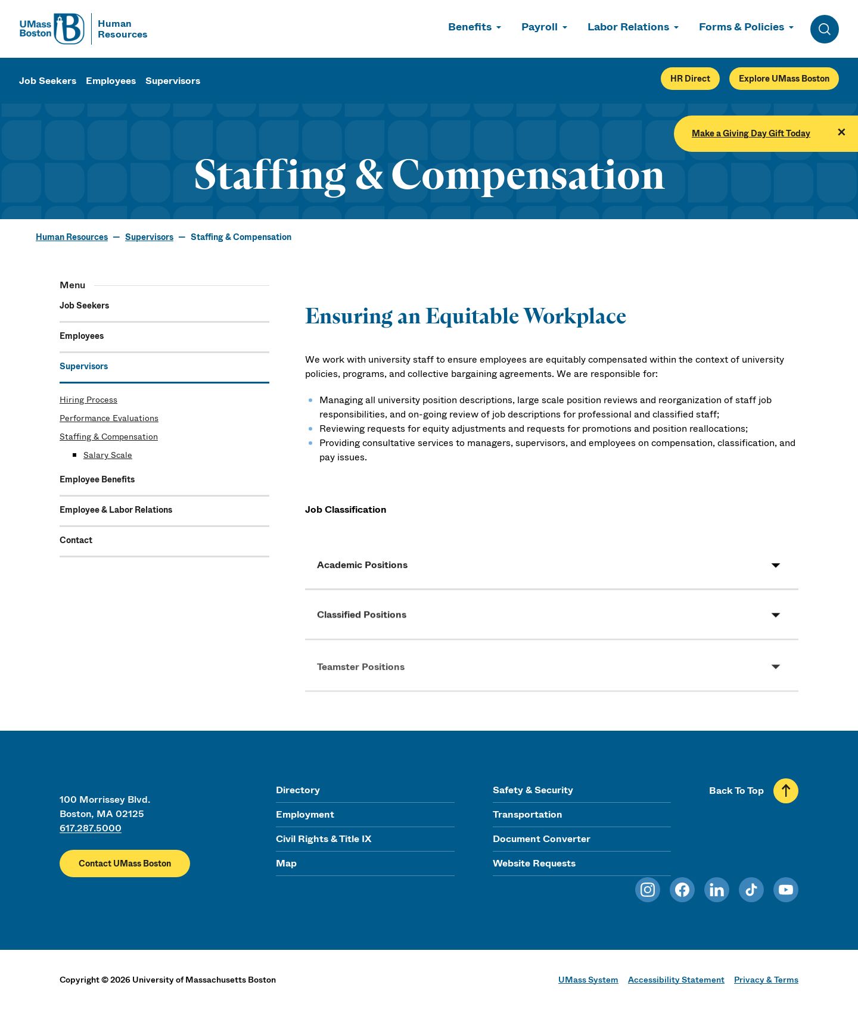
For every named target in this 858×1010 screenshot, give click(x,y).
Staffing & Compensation (109, 436)
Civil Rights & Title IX (323, 839)
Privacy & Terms (766, 980)
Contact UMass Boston (125, 863)
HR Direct (690, 79)
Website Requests (534, 863)
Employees (111, 81)
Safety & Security (533, 790)
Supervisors (172, 81)
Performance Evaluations (109, 418)
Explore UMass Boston (784, 79)
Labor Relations (628, 27)
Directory (298, 790)
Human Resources (72, 237)
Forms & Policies (741, 27)
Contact (76, 540)
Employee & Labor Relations (116, 510)
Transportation (527, 814)
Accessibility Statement (676, 980)
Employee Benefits (97, 479)
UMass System (588, 980)
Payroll (539, 27)
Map (286, 863)
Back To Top (736, 790)
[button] (551, 570)
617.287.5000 (91, 828)
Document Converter (541, 839)
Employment (305, 814)
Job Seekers (47, 81)
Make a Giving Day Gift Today (751, 133)
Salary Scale (107, 455)
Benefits (470, 27)
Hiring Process (88, 400)
